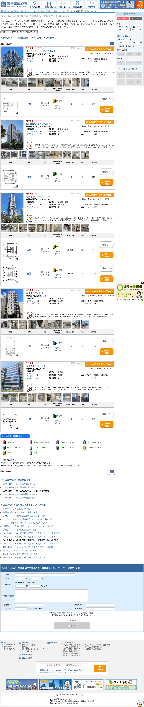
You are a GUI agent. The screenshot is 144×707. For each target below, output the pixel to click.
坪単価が (19, 583)
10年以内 (138, 63)
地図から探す (27, 654)
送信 (72, 626)
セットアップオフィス (129, 82)
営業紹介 (25, 647)
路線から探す (27, 658)
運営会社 (25, 643)
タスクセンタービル (36, 366)
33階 (29, 273)
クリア (137, 18)
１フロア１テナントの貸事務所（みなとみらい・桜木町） (28, 519)
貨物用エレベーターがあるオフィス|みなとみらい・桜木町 (28, 547)
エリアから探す (69, 643)
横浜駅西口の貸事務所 (71, 647)
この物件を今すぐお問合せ (100, 49)
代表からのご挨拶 (29, 645)
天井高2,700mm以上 (138, 75)
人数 (132, 27)
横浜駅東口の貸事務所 (71, 649)
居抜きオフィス (138, 82)
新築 (121, 63)
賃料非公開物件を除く (126, 46)
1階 (29, 419)
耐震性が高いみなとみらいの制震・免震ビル (22, 512)
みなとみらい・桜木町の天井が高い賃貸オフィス (24, 516)
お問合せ (7, 647)
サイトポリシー (28, 651)
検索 (124, 18)
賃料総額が (30, 583)
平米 (125, 27)
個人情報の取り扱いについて (33, 649)
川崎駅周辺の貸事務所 (93, 649)
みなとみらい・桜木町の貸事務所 (97, 645)
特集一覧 (23, 11)
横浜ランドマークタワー (38, 197)
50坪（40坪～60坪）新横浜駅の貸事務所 (20, 494)
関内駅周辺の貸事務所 (71, 651)
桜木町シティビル (34, 293)
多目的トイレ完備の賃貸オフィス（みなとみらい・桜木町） (29, 526)
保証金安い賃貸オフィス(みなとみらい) (20, 554)
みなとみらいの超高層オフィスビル (18, 509)
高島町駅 (30, 374)
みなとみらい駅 (32, 59)
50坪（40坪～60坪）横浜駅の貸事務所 (19, 484)
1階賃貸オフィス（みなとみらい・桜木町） (21, 550)
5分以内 (129, 54)
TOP (6, 642)
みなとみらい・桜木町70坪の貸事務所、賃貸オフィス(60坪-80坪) (30, 537)
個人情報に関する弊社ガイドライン (67, 613)
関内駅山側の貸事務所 (71, 655)
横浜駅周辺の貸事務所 (71, 645)
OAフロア (121, 82)
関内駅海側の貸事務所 (71, 653)
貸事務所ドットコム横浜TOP (9, 11)
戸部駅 (29, 379)
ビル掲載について (10, 649)
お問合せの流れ (10, 644)
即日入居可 (129, 75)
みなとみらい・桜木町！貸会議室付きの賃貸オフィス (26, 557)
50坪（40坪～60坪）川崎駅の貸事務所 (19, 498)
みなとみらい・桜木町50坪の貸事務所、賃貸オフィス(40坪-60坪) (48, 11)
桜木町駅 (30, 61)
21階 (29, 177)
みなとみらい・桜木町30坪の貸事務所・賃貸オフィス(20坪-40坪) (30, 544)
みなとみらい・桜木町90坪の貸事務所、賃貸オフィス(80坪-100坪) (31, 533)
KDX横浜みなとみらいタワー (40, 124)
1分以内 (121, 54)
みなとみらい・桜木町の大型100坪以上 (19, 530)
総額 (128, 39)
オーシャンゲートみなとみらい (41, 51)
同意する (72, 621)
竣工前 (130, 63)
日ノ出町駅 (31, 303)
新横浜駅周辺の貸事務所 (94, 647)
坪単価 (120, 39)
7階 (29, 104)
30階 (29, 250)
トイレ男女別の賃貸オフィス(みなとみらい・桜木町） (26, 523)
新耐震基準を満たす (121, 75)
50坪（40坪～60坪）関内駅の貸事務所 (19, 487)
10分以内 (138, 54)
